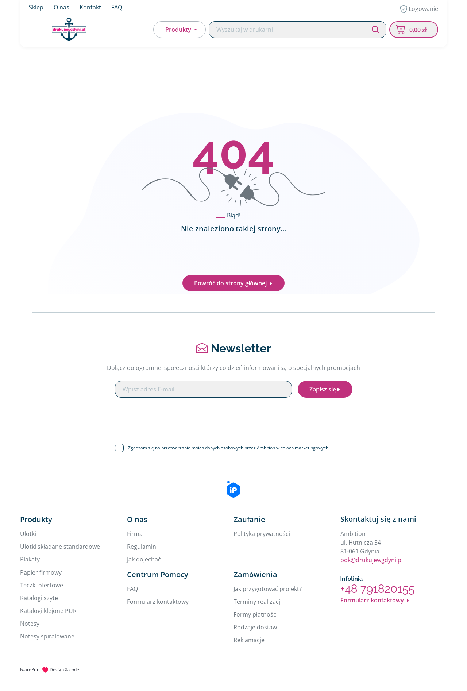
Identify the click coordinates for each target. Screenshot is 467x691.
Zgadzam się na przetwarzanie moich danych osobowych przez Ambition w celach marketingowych (228, 448)
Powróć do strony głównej (233, 283)
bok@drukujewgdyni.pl (371, 560)
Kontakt (90, 7)
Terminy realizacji (258, 602)
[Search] (297, 30)
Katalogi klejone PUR (48, 611)
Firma (135, 534)
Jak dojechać (144, 559)
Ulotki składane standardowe (60, 547)
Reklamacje (249, 640)
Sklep (36, 7)
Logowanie (419, 9)
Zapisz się (325, 389)
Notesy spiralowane (47, 636)
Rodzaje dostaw (255, 627)
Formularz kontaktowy (158, 602)
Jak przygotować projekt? (268, 589)
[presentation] (233, 418)
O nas (61, 7)
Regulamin (141, 547)
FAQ (116, 7)
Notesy (29, 623)
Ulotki (28, 534)
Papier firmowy (41, 572)
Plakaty (30, 559)
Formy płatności (256, 614)
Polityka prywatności (262, 534)
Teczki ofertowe (41, 585)
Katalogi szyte (39, 598)
